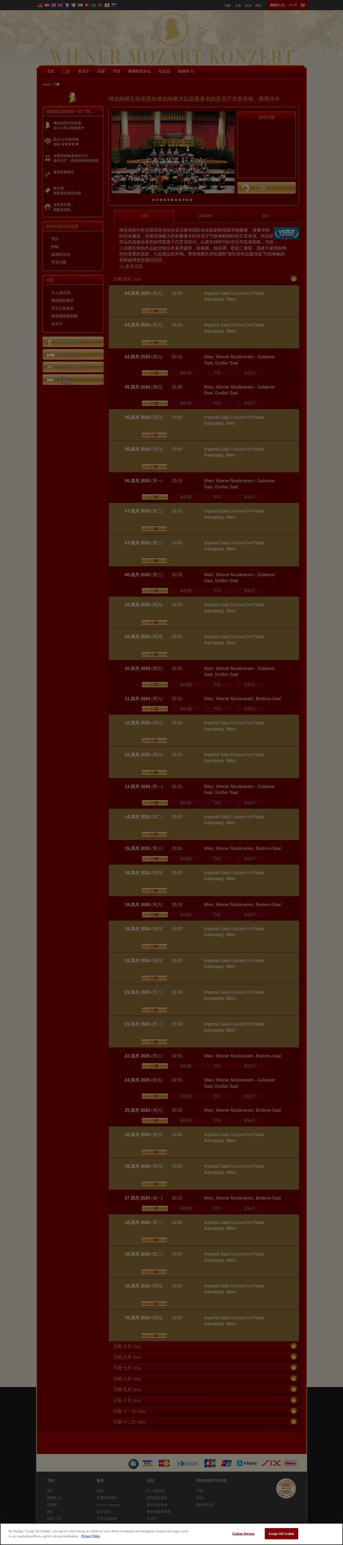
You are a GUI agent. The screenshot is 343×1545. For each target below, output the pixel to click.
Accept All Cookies (281, 1533)
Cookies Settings (243, 1533)
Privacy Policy (90, 1536)
